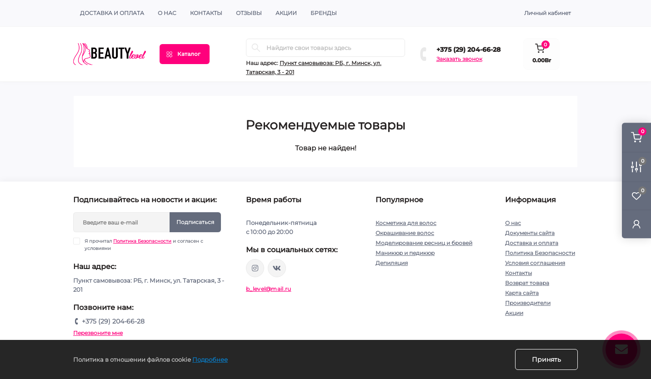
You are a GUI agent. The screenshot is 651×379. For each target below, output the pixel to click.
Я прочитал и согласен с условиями (144, 244)
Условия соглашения (535, 262)
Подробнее (210, 359)
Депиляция (392, 262)
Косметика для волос (406, 222)
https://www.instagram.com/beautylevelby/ (255, 268)
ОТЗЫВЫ (249, 13)
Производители (528, 302)
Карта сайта (522, 292)
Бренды (323, 13)
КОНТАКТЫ (206, 13)
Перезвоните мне (98, 332)
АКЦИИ (286, 13)
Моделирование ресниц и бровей (424, 242)
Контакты (518, 272)
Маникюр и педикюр (405, 252)
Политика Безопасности (142, 241)
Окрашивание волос (405, 232)
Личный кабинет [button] (547, 13)
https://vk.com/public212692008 (277, 268)
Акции (514, 312)
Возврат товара (527, 282)
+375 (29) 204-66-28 (468, 49)
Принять (546, 359)
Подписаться (195, 222)
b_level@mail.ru (268, 288)
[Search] (256, 48)
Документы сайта (530, 232)
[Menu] (185, 54)
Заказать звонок (459, 58)
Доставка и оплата (112, 13)
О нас (167, 13)
